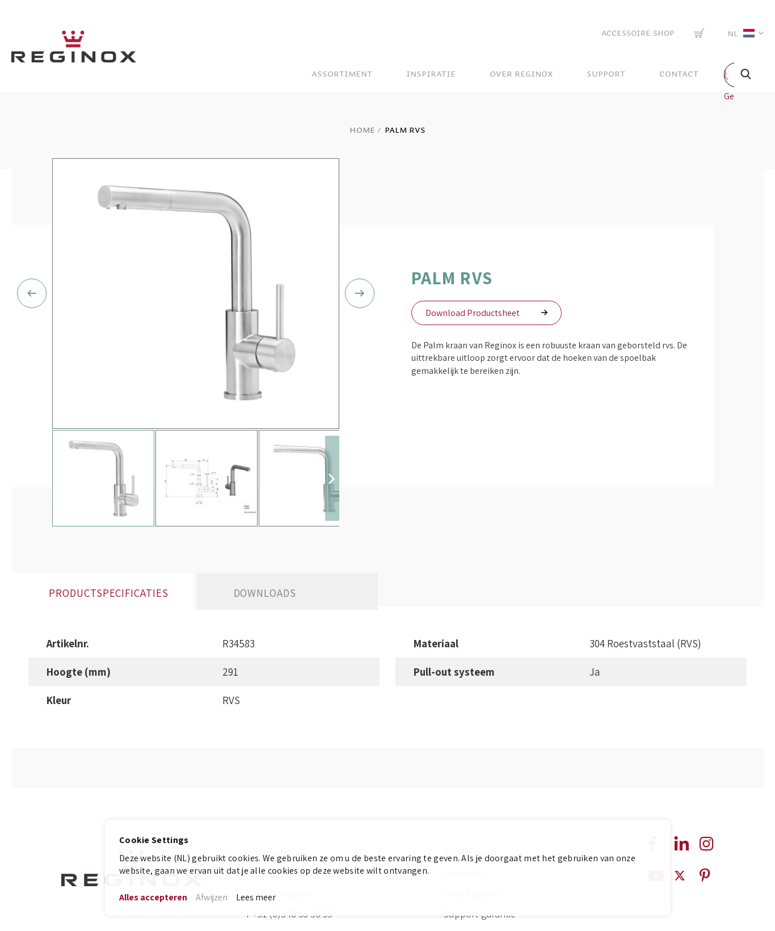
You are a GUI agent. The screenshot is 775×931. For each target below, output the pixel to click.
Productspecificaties (109, 658)
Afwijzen (212, 897)
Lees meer (256, 897)
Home (362, 130)
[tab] (102, 656)
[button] (743, 33)
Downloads (265, 658)
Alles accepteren (153, 897)
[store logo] (73, 49)
